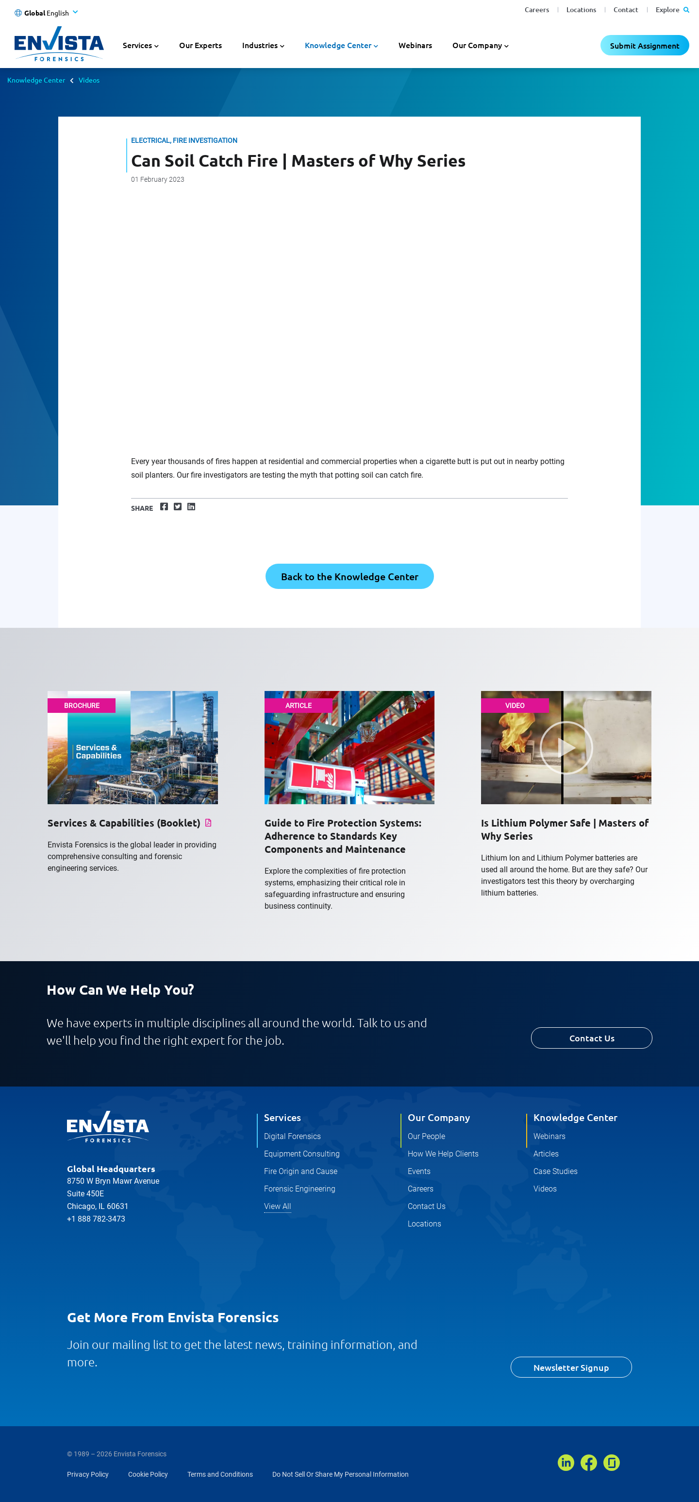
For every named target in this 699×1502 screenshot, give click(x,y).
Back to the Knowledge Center (349, 576)
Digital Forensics (292, 1136)
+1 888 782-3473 (96, 1219)
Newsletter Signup (571, 1367)
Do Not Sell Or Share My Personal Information (340, 1474)
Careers (537, 9)
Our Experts (200, 44)
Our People (426, 1136)
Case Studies (555, 1171)
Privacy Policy (88, 1474)
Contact (626, 9)
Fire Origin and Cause (300, 1171)
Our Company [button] (477, 44)
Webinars (415, 44)
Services (282, 1117)
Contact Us (592, 1037)
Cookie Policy (148, 1474)
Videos (89, 79)
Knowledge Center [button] (338, 44)
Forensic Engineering (299, 1188)
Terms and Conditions (220, 1474)
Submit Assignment (645, 45)
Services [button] (137, 44)
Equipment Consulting (302, 1153)
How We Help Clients (443, 1153)
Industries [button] (260, 44)
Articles (546, 1153)
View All (277, 1206)
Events (419, 1171)
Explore (672, 9)
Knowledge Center (36, 79)
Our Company (439, 1117)
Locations (581, 9)
